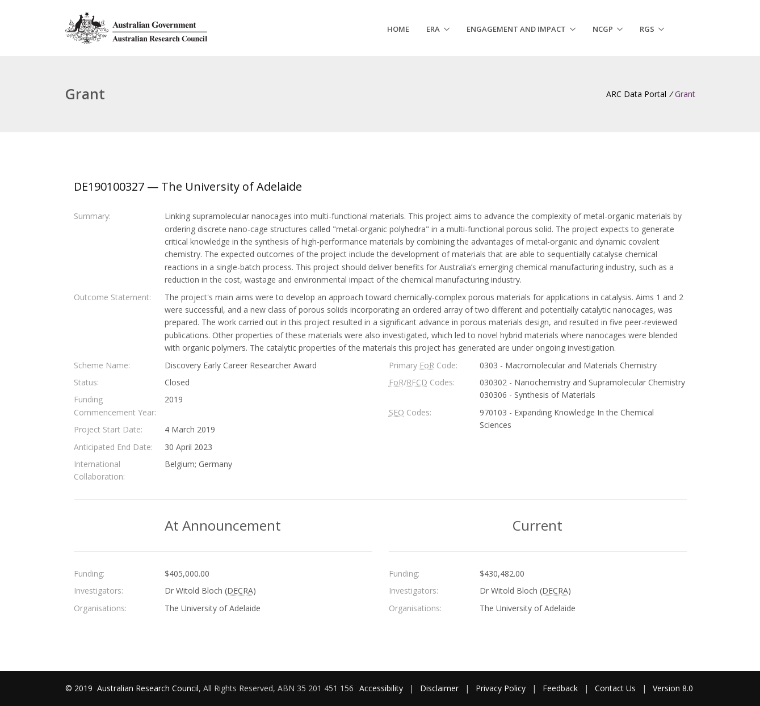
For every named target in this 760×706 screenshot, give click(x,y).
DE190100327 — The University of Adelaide (188, 186)
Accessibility (381, 688)
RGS (647, 29)
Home (398, 29)
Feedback (560, 688)
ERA (433, 29)
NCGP (603, 29)
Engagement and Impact (516, 29)
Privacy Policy (501, 688)
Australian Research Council (148, 688)
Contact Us (615, 688)
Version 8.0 (673, 688)
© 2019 (80, 688)
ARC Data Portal (636, 94)
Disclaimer (439, 688)
